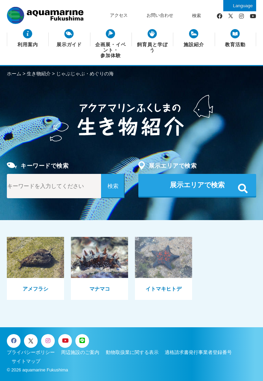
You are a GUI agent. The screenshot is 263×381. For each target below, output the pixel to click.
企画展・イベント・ (110, 50)
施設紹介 (194, 44)
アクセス (119, 15)
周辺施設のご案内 (80, 352)
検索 (196, 15)
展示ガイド (69, 44)
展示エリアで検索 (197, 185)
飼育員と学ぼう (152, 47)
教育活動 (235, 44)
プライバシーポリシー (31, 352)
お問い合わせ (160, 15)
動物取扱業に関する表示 (132, 352)
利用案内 (27, 44)
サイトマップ (26, 361)
